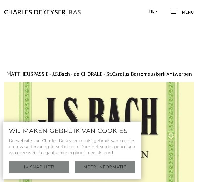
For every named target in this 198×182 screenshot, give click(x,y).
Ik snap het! (39, 167)
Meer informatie (104, 167)
